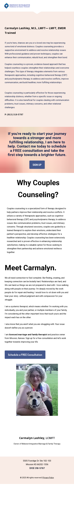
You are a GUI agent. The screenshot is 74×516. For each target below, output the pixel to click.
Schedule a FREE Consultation (25, 354)
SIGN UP (37, 164)
